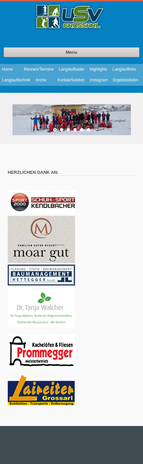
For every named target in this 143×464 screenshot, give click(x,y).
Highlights (98, 69)
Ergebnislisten (125, 80)
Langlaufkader (71, 69)
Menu (71, 52)
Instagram (99, 80)
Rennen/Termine (38, 69)
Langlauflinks (124, 69)
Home (7, 69)
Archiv (40, 80)
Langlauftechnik (16, 80)
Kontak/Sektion (71, 80)
